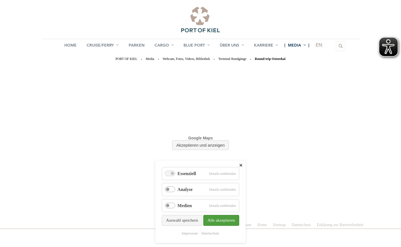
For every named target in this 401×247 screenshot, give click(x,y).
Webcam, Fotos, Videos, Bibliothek (186, 59)
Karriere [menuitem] (266, 46)
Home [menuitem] (70, 46)
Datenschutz (210, 233)
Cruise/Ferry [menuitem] (103, 46)
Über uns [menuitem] (232, 46)
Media (150, 59)
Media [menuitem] (297, 46)
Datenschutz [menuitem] (301, 225)
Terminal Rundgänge (232, 59)
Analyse (184, 189)
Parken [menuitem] (137, 46)
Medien (184, 205)
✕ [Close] (241, 165)
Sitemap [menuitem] (279, 225)
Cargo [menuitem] (164, 46)
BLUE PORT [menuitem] (197, 46)
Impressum (190, 233)
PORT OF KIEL (126, 59)
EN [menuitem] (315, 46)
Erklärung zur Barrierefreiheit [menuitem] (340, 225)
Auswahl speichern (182, 220)
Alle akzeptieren (221, 220)
